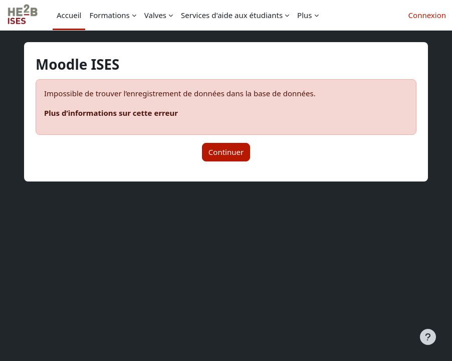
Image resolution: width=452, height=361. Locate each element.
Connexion (427, 15)
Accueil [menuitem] (69, 15)
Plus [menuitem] (304, 15)
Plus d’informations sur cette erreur (111, 113)
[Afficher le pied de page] (428, 337)
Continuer (226, 152)
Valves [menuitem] (155, 15)
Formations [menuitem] (109, 15)
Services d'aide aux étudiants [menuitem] (232, 15)
